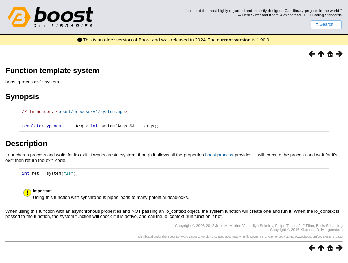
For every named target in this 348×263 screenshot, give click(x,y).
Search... (326, 24)
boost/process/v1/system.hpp (92, 112)
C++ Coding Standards (323, 15)
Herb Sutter (251, 15)
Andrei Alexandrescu (285, 15)
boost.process (219, 159)
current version (234, 40)
